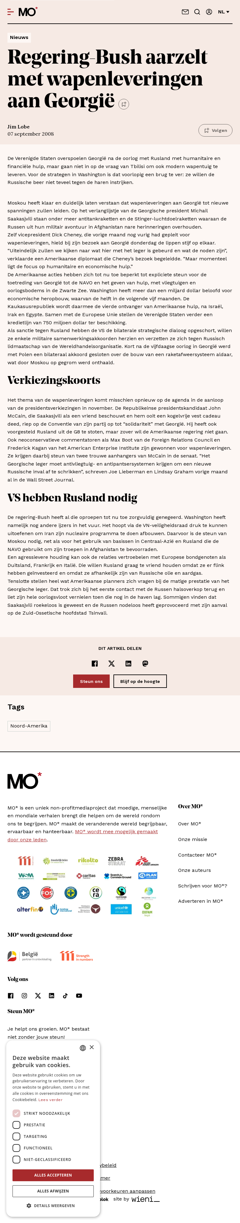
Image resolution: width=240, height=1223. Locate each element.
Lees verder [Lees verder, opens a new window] (50, 1100)
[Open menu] (11, 12)
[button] (53, 1206)
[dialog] (53, 1128)
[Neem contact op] (185, 11)
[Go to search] (197, 11)
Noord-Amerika (29, 726)
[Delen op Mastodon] (145, 663)
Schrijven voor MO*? (202, 886)
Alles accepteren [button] (53, 1175)
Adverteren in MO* (200, 901)
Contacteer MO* (197, 855)
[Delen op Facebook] (94, 663)
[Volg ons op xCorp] (38, 996)
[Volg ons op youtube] (79, 996)
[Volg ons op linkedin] (51, 996)
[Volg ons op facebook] (11, 996)
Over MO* (189, 824)
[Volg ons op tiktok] (65, 996)
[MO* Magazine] (28, 11)
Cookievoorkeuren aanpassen (120, 1191)
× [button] (91, 1047)
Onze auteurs (194, 870)
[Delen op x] (111, 663)
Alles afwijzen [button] (53, 1191)
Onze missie (192, 839)
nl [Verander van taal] (223, 12)
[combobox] (83, 1048)
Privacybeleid (101, 1165)
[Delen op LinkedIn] (128, 663)
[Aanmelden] (209, 11)
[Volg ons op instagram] (24, 996)
